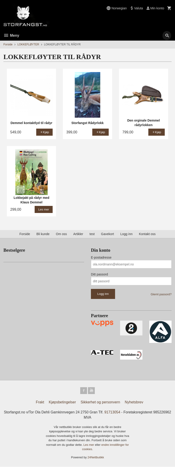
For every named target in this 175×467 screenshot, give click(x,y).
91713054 (122, 413)
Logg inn (126, 234)
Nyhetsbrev (134, 403)
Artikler (78, 234)
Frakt (40, 403)
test (92, 234)
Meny (11, 35)
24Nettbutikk (96, 458)
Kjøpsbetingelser (62, 403)
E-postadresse (101, 257)
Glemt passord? (161, 294)
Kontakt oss (147, 234)
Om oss (61, 234)
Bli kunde (43, 234)
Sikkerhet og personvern (100, 403)
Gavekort (107, 234)
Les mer (89, 445)
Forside (8, 44)
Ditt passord (99, 274)
